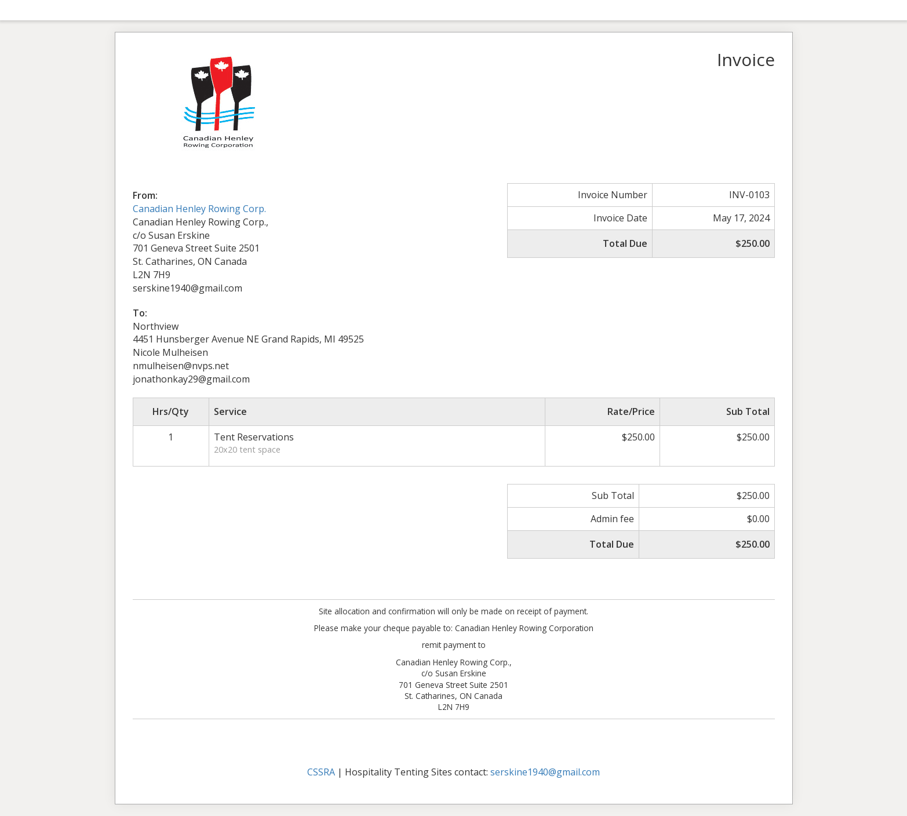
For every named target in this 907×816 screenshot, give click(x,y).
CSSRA (321, 772)
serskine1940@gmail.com (545, 772)
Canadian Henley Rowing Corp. (199, 208)
